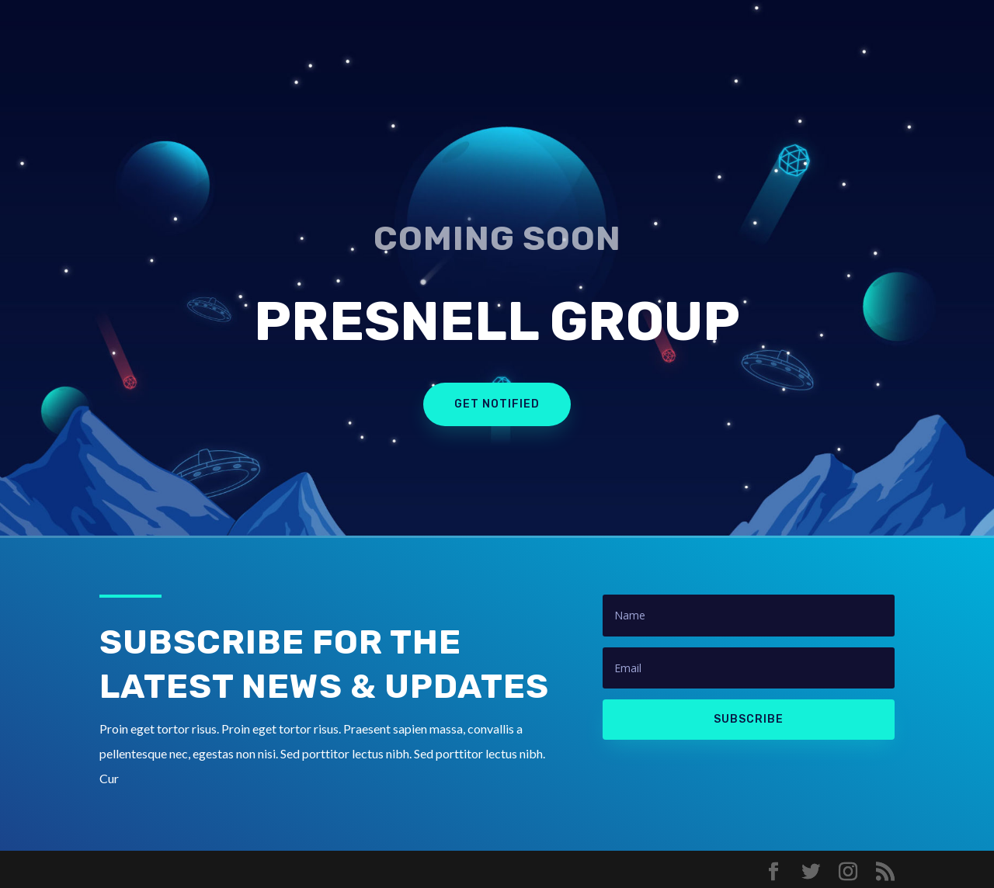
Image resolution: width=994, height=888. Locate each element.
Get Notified (497, 404)
